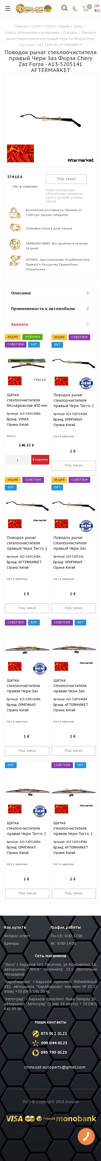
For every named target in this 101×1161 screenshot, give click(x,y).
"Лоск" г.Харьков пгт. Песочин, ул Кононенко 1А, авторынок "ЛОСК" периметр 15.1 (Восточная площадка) (50, 969)
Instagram (56, 1080)
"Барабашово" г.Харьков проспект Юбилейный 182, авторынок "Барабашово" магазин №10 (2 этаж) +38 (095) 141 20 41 (50, 986)
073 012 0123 (52, 1033)
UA (96, 5)
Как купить (15, 927)
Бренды (11, 943)
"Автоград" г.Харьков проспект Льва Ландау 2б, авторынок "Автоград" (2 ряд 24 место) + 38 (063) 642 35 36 (50, 1004)
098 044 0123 (54, 1042)
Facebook (43, 1080)
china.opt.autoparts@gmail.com (54, 1067)
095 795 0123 (52, 1052)
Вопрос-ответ (17, 935)
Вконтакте (29, 1080)
